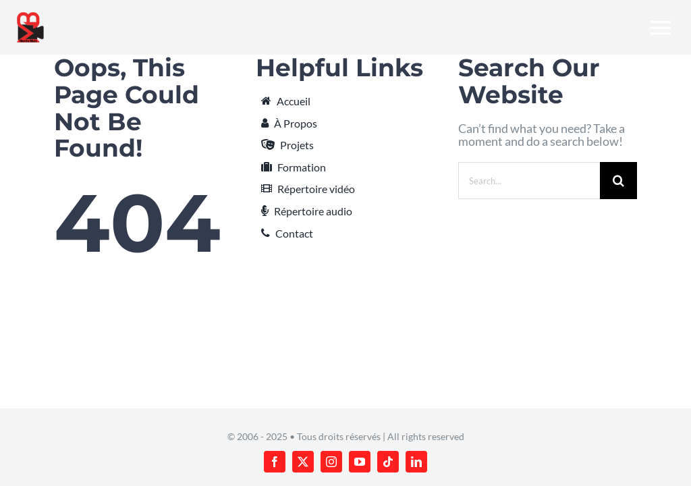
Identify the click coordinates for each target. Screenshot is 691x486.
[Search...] (529, 180)
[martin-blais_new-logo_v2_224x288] (30, 16)
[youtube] (359, 462)
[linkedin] (416, 462)
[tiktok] (388, 462)
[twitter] (303, 462)
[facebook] (274, 462)
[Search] (618, 180)
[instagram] (331, 462)
